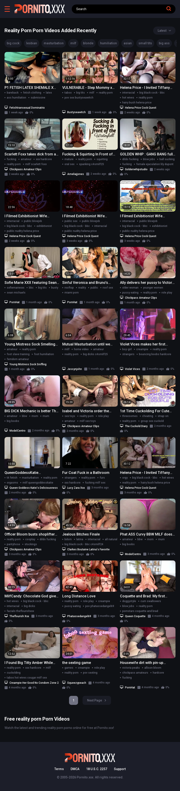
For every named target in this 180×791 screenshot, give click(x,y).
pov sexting (90, 672)
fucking (11, 159)
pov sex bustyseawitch (79, 97)
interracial (128, 92)
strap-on (163, 416)
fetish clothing (32, 92)
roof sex (108, 287)
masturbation (54, 43)
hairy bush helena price (137, 102)
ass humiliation (16, 97)
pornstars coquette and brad (140, 611)
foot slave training (18, 354)
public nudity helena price (23, 231)
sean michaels (16, 292)
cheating (147, 416)
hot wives (128, 97)
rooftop (69, 287)
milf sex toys (88, 421)
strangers (128, 354)
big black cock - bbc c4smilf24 (84, 544)
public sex (71, 221)
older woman (130, 287)
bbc (31, 287)
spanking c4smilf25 (91, 164)
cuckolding (14, 672)
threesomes (130, 416)
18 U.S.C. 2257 (96, 769)
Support (120, 769)
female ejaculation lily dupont (154, 164)
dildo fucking (130, 159)
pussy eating (130, 292)
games (69, 667)
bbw (24, 416)
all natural (111, 539)
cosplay (30, 539)
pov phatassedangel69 (99, 606)
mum (46, 416)
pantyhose (13, 544)
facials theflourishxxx (20, 611)
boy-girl (127, 349)
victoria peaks (131, 667)
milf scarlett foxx (36, 164)
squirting (102, 159)
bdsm (68, 539)
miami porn (72, 292)
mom (35, 416)
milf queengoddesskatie (38, 482)
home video (81, 349)
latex (49, 92)
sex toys (70, 416)
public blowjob (33, 221)
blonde (88, 43)
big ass (164, 43)
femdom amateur (18, 359)
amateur (26, 159)
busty (54, 287)
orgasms (12, 482)
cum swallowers (151, 601)
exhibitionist (44, 226)
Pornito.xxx (85, 777)
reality (82, 287)
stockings (31, 544)
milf (73, 43)
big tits (80, 92)
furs (102, 477)
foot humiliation (44, 354)
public (94, 287)
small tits (145, 43)
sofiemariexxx (15, 287)
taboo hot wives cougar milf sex (27, 677)
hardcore (158, 672)
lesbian (31, 43)
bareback (12, 92)
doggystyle (129, 601)
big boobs (13, 421)
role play (167, 292)
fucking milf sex (95, 482)
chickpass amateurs (135, 672)
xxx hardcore (44, 159)
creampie (142, 349)
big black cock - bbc (152, 92)
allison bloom (152, 667)
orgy (125, 477)
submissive (38, 97)
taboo (68, 92)
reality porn (106, 92)
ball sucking (167, 159)
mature (69, 159)
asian (128, 43)
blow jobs (149, 159)
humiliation (108, 43)
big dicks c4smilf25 (95, 354)
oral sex (69, 164)
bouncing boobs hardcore (155, 354)
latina (79, 539)
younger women (153, 287)
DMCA (75, 769)
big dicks (29, 606)
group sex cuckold (152, 421)
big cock (13, 43)
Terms (59, 769)
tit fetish (12, 477)
